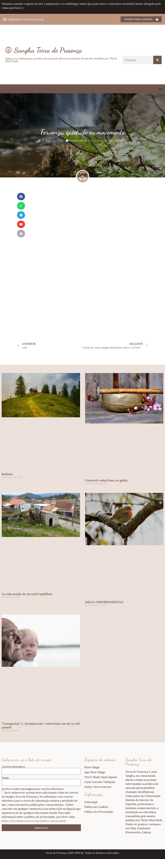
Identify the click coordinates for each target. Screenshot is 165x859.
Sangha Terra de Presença (48, 50)
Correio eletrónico (13, 766)
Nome (5, 777)
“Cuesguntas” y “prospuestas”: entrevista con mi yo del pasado (41, 725)
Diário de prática (82, 140)
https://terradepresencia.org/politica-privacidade (34, 820)
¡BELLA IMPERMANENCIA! (104, 602)
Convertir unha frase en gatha (106, 480)
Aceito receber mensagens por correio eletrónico (33, 788)
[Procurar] (157, 60)
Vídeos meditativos (112, 140)
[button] (160, 89)
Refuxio (7, 474)
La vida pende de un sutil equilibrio (27, 594)
